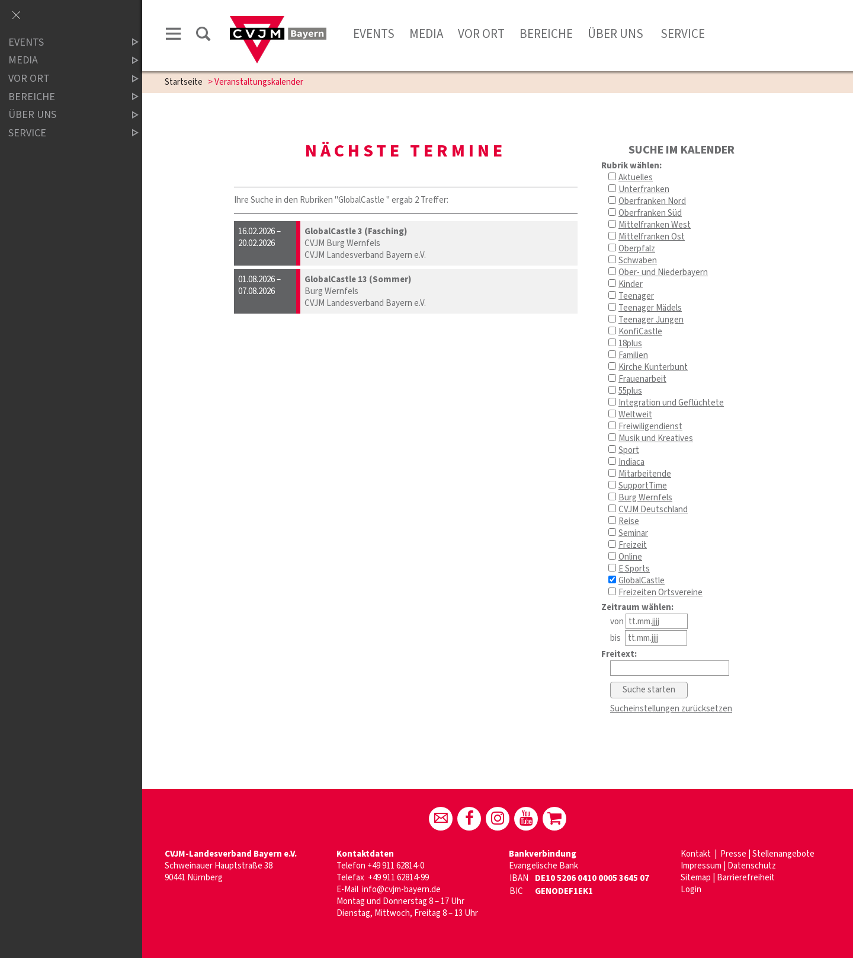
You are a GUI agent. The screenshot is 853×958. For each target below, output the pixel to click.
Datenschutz (751, 866)
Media (426, 34)
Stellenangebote (783, 854)
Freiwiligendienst (650, 426)
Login (691, 889)
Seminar (633, 533)
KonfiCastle (640, 331)
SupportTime (642, 486)
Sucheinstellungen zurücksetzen (671, 708)
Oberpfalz (636, 248)
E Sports (634, 569)
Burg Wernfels (645, 497)
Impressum (701, 866)
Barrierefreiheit (746, 877)
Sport (628, 450)
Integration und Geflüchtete (671, 403)
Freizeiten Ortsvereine (660, 592)
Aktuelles (635, 177)
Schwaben (637, 260)
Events (374, 34)
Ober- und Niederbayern (663, 272)
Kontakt (697, 854)
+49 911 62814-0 (395, 866)
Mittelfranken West (654, 225)
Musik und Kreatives (655, 438)
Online (630, 557)
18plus (630, 343)
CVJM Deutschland (653, 509)
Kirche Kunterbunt (653, 367)
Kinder (630, 284)
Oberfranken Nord (652, 201)
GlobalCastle (641, 580)
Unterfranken (643, 189)
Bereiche (546, 34)
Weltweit (635, 414)
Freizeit (632, 545)
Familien (633, 355)
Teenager (636, 296)
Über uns (615, 34)
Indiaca (631, 462)
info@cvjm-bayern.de (401, 889)
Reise (628, 521)
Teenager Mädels (650, 308)
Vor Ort (481, 34)
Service (681, 34)
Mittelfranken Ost (651, 237)
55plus (630, 391)
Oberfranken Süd (650, 213)
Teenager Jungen (651, 320)
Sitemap (696, 877)
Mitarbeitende (644, 474)
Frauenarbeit (642, 379)
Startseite (184, 82)
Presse (733, 854)
